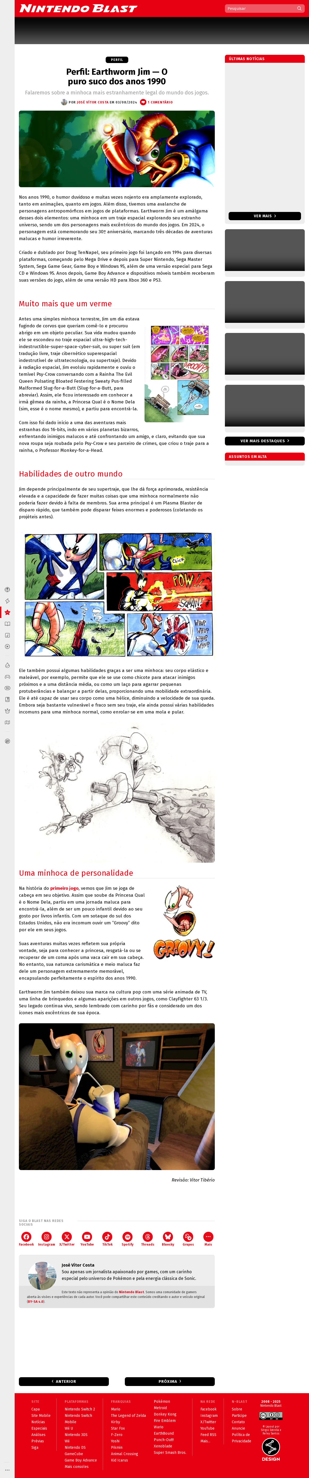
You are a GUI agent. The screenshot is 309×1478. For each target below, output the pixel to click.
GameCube (74, 1454)
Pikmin (116, 1447)
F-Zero (116, 1435)
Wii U (69, 1428)
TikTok (107, 1239)
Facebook (26, 1239)
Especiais (39, 1428)
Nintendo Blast (131, 1292)
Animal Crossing (124, 1454)
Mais (208, 1239)
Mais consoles (77, 1466)
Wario (158, 1427)
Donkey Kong (165, 1414)
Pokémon (162, 1401)
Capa (35, 1409)
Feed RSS (208, 1435)
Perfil (117, 60)
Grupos (188, 1239)
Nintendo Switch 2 (80, 1409)
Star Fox (118, 1428)
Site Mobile (41, 1415)
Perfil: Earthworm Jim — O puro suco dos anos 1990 (116, 76)
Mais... (205, 1441)
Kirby (115, 1422)
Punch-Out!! (164, 1440)
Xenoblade (163, 1446)
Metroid (160, 1408)
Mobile (70, 1422)
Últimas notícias (247, 59)
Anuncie (238, 1428)
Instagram (46, 1239)
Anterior (66, 1381)
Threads (147, 1239)
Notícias (38, 1422)
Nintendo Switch (78, 1415)
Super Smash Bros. (170, 1452)
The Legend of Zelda (128, 1415)
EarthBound (164, 1433)
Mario (115, 1409)
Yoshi (115, 1441)
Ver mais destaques (263, 441)
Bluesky (168, 1239)
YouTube (87, 1239)
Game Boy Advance (81, 1460)
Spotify (127, 1239)
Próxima (168, 1381)
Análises (38, 1435)
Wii (67, 1441)
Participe (239, 1415)
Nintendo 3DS (76, 1435)
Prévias (37, 1441)
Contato (238, 1422)
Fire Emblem (165, 1420)
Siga (34, 1447)
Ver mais (265, 216)
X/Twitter (67, 1239)
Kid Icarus (119, 1460)
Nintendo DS (75, 1447)
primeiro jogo (64, 888)
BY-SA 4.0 (35, 1302)
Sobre (237, 1409)
